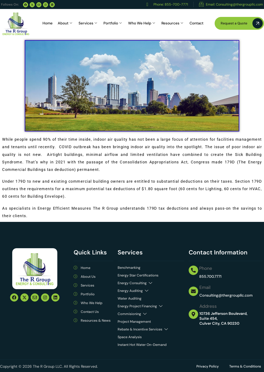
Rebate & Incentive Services (143, 329)
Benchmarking (129, 267)
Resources (172, 26)
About (65, 26)
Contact (196, 26)
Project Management (134, 321)
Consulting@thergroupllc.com (226, 295)
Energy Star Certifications (138, 275)
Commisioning (132, 314)
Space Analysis (130, 337)
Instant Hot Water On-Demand (142, 344)
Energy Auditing (133, 291)
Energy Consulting (135, 283)
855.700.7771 (210, 276)
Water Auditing (129, 298)
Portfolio (112, 26)
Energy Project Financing (140, 306)
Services (88, 26)
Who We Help (141, 26)
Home (47, 26)
